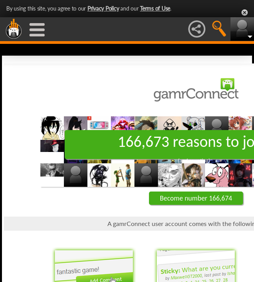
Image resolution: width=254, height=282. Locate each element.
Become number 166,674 (196, 198)
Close (244, 12)
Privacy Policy (103, 8)
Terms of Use (155, 8)
